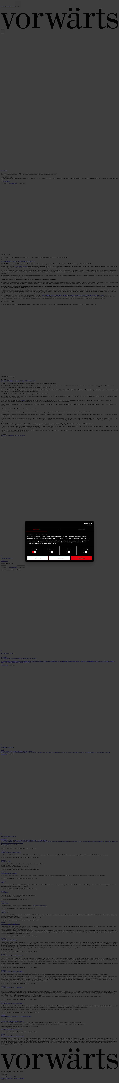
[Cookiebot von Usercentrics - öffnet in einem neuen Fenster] (85, 524)
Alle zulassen (81, 558)
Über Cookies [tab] (82, 529)
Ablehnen (37, 558)
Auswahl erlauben (59, 558)
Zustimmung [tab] (36, 529)
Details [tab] (59, 529)
